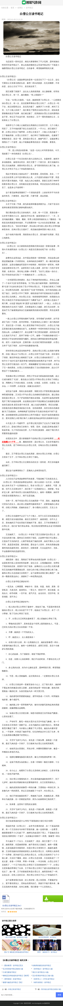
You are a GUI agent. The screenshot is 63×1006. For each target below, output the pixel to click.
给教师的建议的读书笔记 (41, 965)
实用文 (20, 8)
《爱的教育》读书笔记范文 (13, 965)
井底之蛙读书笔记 (14, 989)
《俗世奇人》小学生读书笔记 (43, 979)
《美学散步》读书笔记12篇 (42, 969)
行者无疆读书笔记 (9, 972)
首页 (12, 8)
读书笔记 (29, 8)
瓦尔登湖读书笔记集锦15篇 (13, 969)
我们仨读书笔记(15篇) (40, 972)
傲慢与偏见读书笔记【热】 (13, 982)
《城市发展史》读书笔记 (41, 982)
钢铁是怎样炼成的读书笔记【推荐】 (16, 976)
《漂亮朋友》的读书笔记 (12, 979)
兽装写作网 (27, 1003)
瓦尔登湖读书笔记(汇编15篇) (43, 976)
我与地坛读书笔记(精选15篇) (51, 989)
